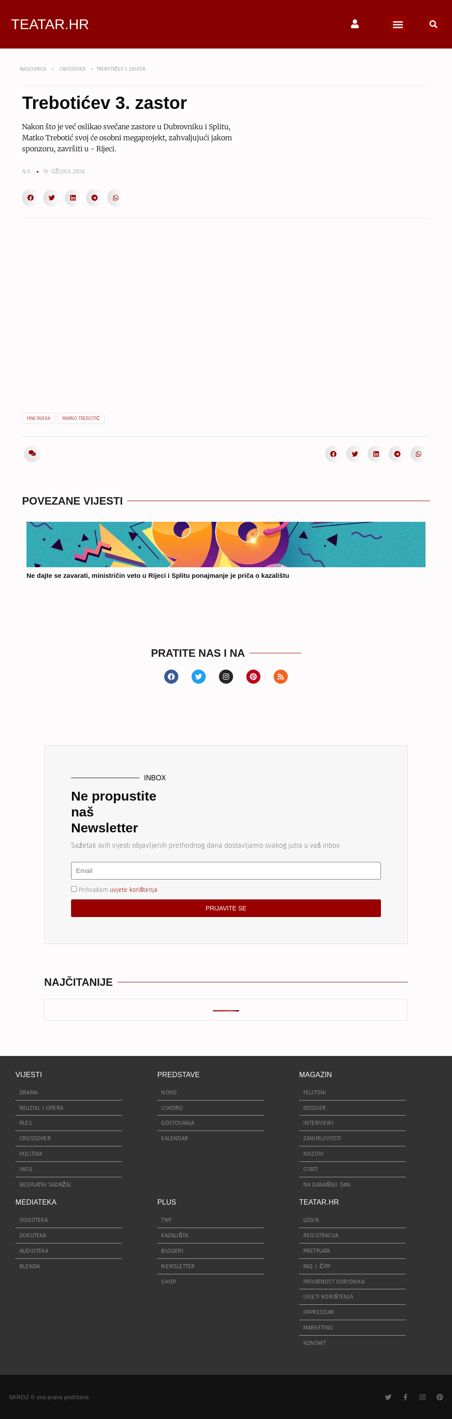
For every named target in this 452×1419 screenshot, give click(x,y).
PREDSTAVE (178, 1074)
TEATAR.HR (50, 24)
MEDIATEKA (35, 1202)
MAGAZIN (315, 1074)
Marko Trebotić (81, 418)
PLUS (166, 1202)
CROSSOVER (72, 69)
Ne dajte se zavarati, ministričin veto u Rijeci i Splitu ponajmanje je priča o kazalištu (157, 575)
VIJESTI (28, 1074)
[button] (398, 24)
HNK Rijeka (38, 418)
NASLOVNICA (33, 69)
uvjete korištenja (134, 890)
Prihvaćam (118, 890)
